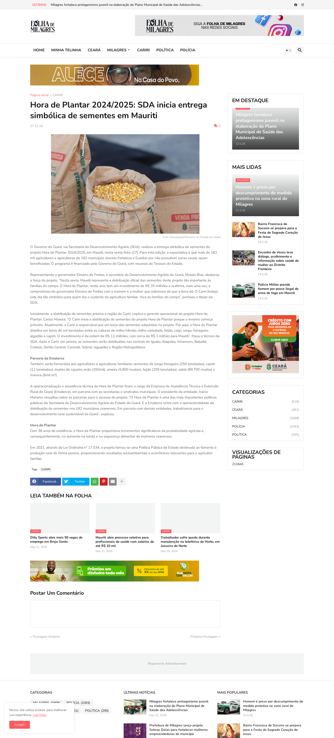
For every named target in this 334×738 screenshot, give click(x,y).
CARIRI (143, 50)
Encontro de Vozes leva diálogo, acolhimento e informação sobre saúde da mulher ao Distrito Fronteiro (278, 260)
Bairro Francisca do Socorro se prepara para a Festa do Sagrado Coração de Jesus (278, 230)
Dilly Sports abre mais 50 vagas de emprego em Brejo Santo (56, 540)
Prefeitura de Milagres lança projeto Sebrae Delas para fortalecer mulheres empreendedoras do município (178, 729)
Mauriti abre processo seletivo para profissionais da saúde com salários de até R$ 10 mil (125, 542)
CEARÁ (94, 50)
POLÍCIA (187, 50)
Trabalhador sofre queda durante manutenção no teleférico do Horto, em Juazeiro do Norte (190, 542)
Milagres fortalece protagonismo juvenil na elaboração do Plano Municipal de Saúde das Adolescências (178, 705)
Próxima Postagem (204, 636)
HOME (39, 50)
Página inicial (39, 95)
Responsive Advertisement (167, 663)
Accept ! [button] (19, 724)
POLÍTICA (165, 50)
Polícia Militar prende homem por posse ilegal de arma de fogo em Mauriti (278, 289)
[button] (288, 50)
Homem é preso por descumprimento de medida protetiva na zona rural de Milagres (273, 705)
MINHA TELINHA (66, 50)
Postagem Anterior (46, 636)
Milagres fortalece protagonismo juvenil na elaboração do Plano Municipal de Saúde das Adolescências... (126, 5)
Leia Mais (39, 715)
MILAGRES (116, 50)
